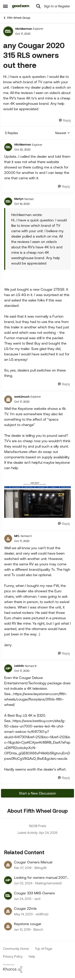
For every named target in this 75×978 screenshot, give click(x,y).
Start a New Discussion (37, 793)
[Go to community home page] (21, 6)
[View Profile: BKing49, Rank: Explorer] (8, 865)
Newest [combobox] (62, 133)
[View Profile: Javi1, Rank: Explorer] (8, 896)
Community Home (16, 948)
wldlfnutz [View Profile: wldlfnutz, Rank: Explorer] (42, 914)
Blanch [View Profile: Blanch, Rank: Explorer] (38, 929)
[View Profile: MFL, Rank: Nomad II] (8, 539)
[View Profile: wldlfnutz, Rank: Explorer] (8, 911)
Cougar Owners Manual (33, 862)
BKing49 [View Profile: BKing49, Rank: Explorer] (40, 868)
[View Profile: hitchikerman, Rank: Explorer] (8, 31)
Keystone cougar (27, 924)
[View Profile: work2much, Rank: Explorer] (8, 399)
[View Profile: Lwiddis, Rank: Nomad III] (8, 668)
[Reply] (65, 120)
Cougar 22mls (25, 908)
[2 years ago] (23, 883)
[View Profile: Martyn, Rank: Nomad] (8, 201)
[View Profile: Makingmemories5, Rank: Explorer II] (8, 880)
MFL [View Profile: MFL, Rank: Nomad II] (17, 536)
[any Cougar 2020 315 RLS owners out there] (22, 150)
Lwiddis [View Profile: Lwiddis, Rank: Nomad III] (19, 665)
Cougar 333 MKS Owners (34, 893)
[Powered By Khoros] (37, 968)
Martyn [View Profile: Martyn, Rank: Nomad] (18, 198)
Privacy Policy (13, 956)
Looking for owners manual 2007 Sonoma (40, 877)
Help (32, 956)
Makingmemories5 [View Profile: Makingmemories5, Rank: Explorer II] (48, 883)
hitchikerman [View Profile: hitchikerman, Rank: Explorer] (23, 28)
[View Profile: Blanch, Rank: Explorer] (8, 926)
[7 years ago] (22, 867)
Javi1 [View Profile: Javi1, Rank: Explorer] (37, 899)
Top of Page (43, 948)
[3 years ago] (23, 914)
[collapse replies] (37, 141)
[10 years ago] (22, 929)
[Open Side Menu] (5, 6)
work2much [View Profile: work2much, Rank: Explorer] (22, 396)
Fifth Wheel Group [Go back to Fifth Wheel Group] (16, 17)
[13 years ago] (22, 898)
